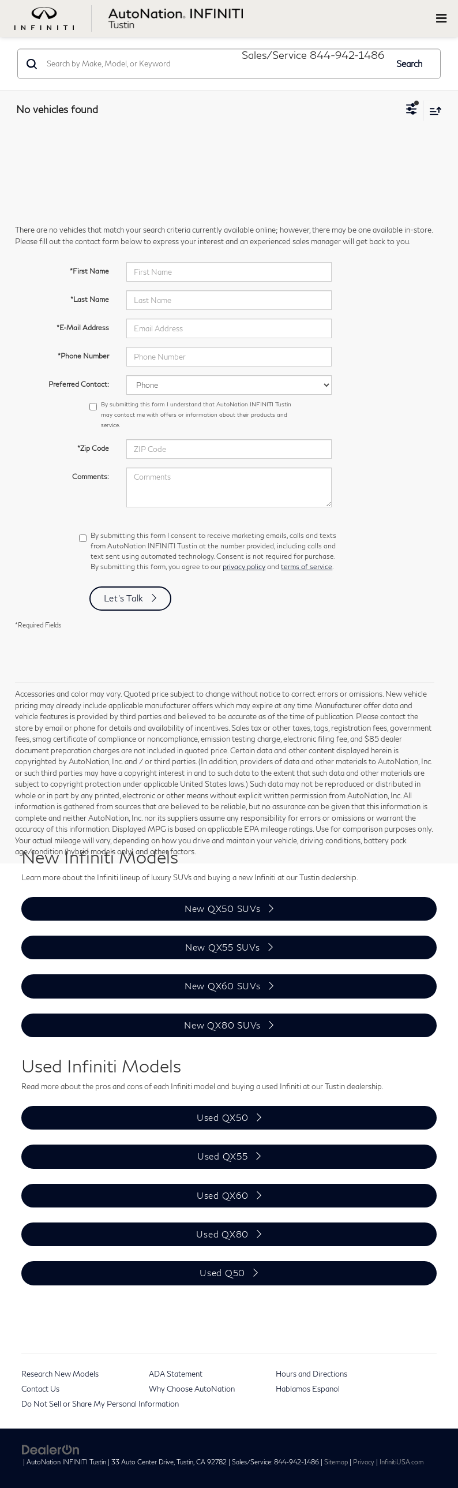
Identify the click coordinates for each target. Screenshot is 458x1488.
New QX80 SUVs (222, 1025)
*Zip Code (93, 448)
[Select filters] (411, 110)
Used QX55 (222, 1156)
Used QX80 (222, 1234)
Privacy (363, 1461)
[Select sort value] (432, 110)
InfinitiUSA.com (402, 1461)
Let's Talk (124, 598)
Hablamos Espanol (308, 1388)
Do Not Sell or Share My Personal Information (100, 1403)
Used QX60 (223, 1195)
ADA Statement (175, 1373)
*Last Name (89, 299)
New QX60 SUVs (223, 986)
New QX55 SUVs (222, 947)
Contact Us (40, 1388)
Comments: (90, 476)
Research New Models (60, 1373)
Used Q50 (222, 1273)
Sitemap (336, 1461)
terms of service (306, 566)
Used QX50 (223, 1117)
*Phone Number (83, 356)
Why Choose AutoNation (192, 1388)
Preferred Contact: (78, 384)
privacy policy (244, 566)
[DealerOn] (50, 1448)
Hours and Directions (311, 1373)
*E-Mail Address (83, 327)
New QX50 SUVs (223, 908)
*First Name (89, 271)
